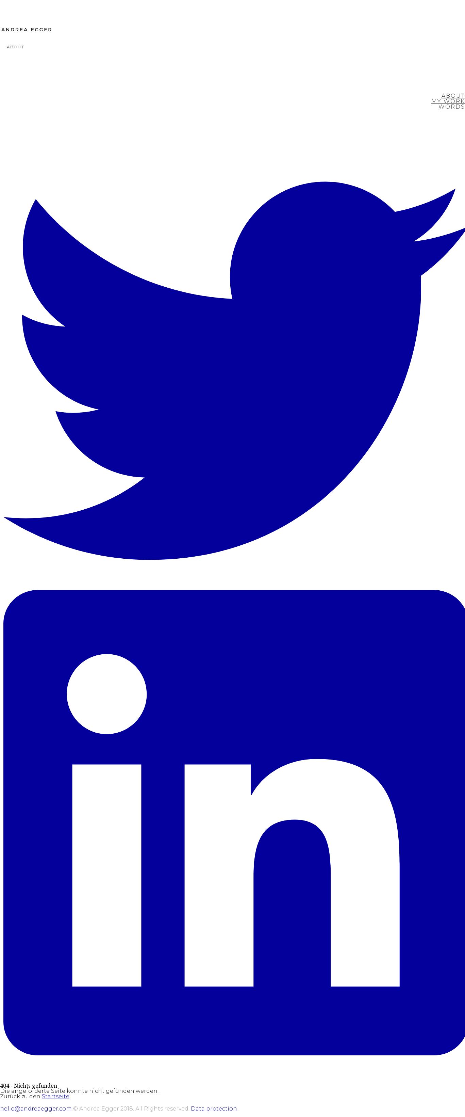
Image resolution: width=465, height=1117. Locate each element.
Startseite (55, 1096)
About (15, 46)
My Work (448, 101)
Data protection (214, 1108)
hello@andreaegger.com (36, 1108)
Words (451, 106)
